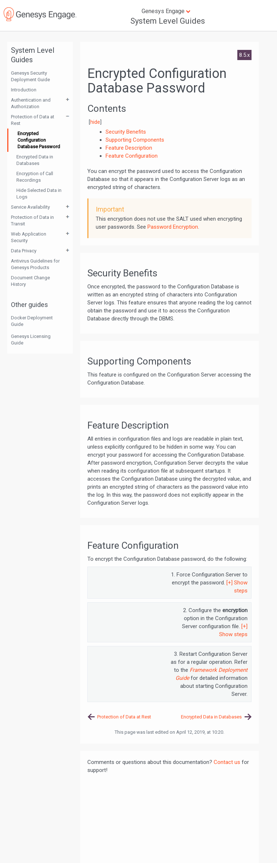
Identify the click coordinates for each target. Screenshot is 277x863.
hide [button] (95, 122)
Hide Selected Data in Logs (39, 194)
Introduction (23, 89)
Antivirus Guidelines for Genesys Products (35, 264)
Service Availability (30, 207)
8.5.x (244, 55)
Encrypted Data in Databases (34, 160)
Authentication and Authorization (31, 103)
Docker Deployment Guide (32, 321)
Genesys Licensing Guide (31, 340)
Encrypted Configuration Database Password (38, 140)
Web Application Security (28, 237)
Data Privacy (23, 250)
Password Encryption (172, 227)
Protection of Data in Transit (32, 220)
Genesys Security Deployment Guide (30, 76)
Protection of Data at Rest (32, 120)
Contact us (227, 762)
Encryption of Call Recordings (34, 177)
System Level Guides (167, 20)
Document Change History (30, 281)
